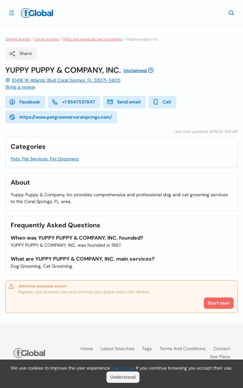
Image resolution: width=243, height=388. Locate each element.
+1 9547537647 (73, 102)
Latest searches (117, 348)
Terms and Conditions (182, 348)
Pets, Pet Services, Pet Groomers (45, 159)
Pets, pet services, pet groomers (92, 39)
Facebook (24, 102)
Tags (147, 348)
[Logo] (37, 12)
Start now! (219, 303)
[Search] (231, 12)
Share (20, 53)
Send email (124, 102)
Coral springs (46, 39)
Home (87, 348)
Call (161, 102)
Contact (221, 348)
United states (17, 39)
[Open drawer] (11, 12)
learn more (122, 368)
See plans (220, 357)
